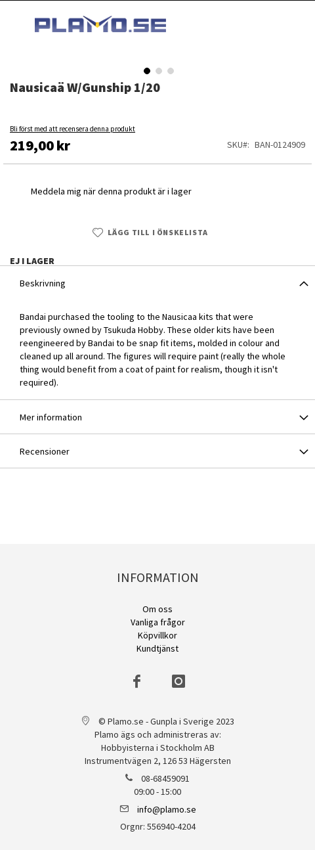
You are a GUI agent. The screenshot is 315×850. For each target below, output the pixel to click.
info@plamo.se (166, 809)
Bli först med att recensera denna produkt (72, 128)
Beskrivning (43, 283)
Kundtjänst (157, 648)
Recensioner (45, 451)
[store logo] (100, 24)
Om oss (157, 609)
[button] (146, 69)
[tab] (157, 282)
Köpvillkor (157, 635)
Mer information (51, 417)
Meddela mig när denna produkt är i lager (111, 191)
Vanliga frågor (158, 622)
